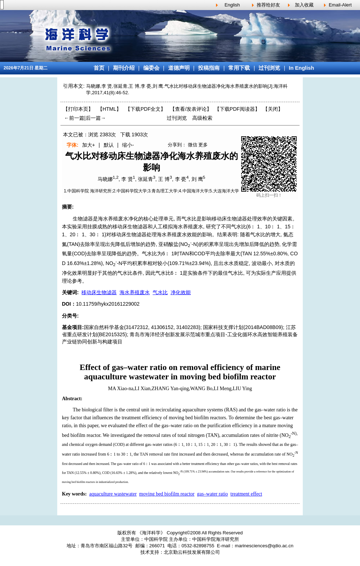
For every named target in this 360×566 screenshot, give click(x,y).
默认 (109, 145)
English (232, 5)
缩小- (128, 145)
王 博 (164, 179)
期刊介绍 (124, 68)
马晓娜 (105, 179)
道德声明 (179, 68)
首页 (99, 68)
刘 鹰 (197, 179)
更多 (203, 144)
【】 (191, 109)
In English (301, 68)
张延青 (145, 179)
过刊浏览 (269, 68)
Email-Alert (340, 5)
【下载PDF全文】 (145, 109)
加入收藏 (304, 5)
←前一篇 (74, 118)
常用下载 (239, 68)
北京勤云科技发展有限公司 (192, 552)
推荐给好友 (268, 5)
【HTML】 (109, 109)
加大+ (88, 145)
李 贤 (127, 179)
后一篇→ (96, 118)
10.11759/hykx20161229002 (108, 304)
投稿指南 (209, 68)
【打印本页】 (78, 109)
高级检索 (202, 118)
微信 (192, 144)
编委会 (151, 68)
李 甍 (180, 179)
